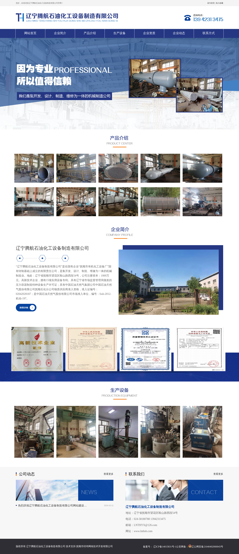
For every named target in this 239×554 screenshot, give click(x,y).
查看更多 (108, 474)
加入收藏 (219, 3)
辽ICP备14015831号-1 (164, 546)
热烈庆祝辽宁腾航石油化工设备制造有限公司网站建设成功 (52, 505)
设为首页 (211, 3)
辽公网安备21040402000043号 (205, 546)
